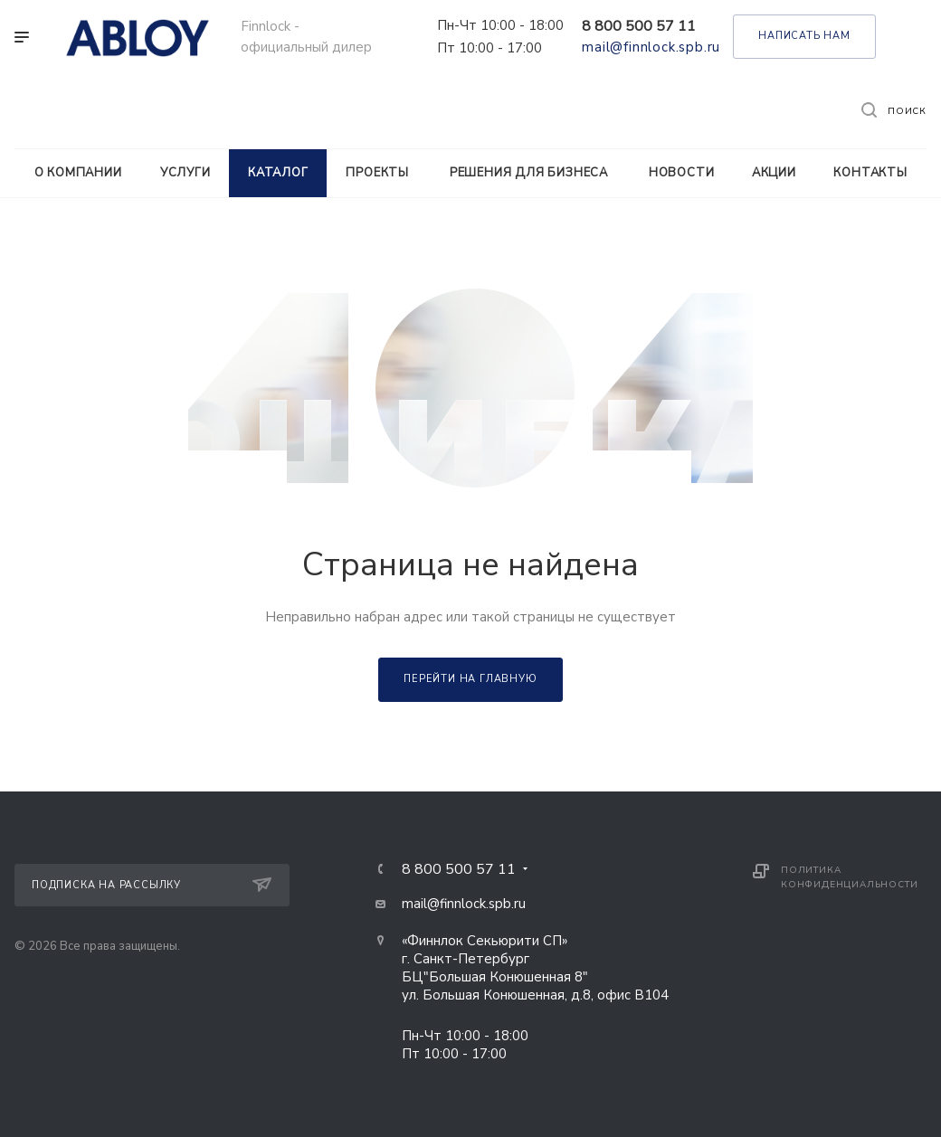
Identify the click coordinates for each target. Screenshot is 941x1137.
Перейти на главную (470, 679)
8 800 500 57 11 (639, 26)
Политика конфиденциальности (849, 877)
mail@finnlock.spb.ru (651, 47)
